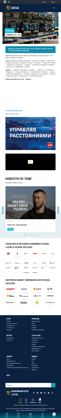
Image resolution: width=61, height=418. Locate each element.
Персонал (34, 325)
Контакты (9, 330)
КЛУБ (9, 319)
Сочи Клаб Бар (35, 351)
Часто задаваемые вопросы (14, 363)
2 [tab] (26, 234)
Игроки (33, 323)
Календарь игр (10, 338)
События (10, 229)
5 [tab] (31, 234)
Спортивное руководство (38, 330)
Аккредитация (35, 367)
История (9, 321)
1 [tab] (24, 234)
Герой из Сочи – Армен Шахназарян (17, 225)
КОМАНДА (35, 319)
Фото (33, 361)
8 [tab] (36, 234)
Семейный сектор (36, 348)
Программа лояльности (37, 338)
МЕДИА (34, 356)
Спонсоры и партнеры (12, 323)
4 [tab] (29, 234)
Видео (33, 363)
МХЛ (8, 375)
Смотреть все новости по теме (15, 182)
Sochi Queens (35, 340)
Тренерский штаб (36, 321)
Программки (35, 365)
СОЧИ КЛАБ (36, 335)
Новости (34, 359)
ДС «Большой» (10, 327)
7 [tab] (34, 234)
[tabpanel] (30, 209)
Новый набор (10, 365)
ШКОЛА (9, 356)
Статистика (9, 340)
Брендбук (34, 369)
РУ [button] (54, 8)
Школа (8, 359)
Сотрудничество (11, 325)
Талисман (34, 327)
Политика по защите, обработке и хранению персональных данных (30, 405)
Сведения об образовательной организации (17, 367)
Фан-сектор (34, 342)
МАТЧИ (9, 335)
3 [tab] (27, 234)
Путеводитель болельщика (38, 346)
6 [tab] (33, 234)
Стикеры (34, 344)
